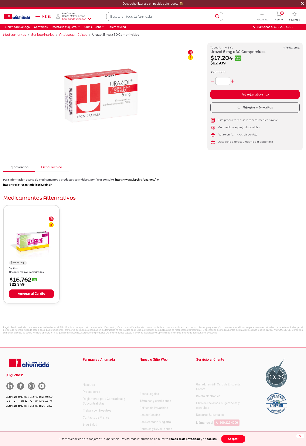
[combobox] (164, 16)
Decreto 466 (148, 416)
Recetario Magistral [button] (64, 27)
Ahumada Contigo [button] (17, 27)
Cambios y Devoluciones (156, 402)
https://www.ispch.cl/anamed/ (135, 179)
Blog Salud (90, 407)
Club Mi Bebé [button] (92, 27)
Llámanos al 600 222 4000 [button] (273, 27)
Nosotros (89, 367)
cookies (212, 439)
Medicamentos (14, 35)
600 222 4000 (227, 405)
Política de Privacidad (154, 381)
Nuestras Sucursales (210, 397)
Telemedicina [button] (117, 27)
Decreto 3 (146, 409)
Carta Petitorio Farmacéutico (159, 423)
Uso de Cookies (150, 388)
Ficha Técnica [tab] (51, 167)
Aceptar (233, 438)
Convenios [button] (41, 27)
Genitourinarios (42, 35)
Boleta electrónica (208, 379)
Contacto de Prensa (96, 400)
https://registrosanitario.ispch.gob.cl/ (27, 185)
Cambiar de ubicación (76, 19)
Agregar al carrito (255, 94)
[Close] (300, 436)
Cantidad (218, 72)
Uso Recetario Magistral (155, 395)
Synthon (13, 268)
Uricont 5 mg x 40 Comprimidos (26, 272)
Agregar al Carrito (31, 294)
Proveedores (91, 374)
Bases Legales (149, 367)
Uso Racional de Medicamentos (161, 430)
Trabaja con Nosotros (97, 393)
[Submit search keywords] (217, 16)
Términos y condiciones (155, 374)
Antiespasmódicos (73, 35)
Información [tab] (19, 167)
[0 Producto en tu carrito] (279, 16)
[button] (262, 16)
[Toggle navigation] (43, 16)
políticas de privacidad (185, 439)
